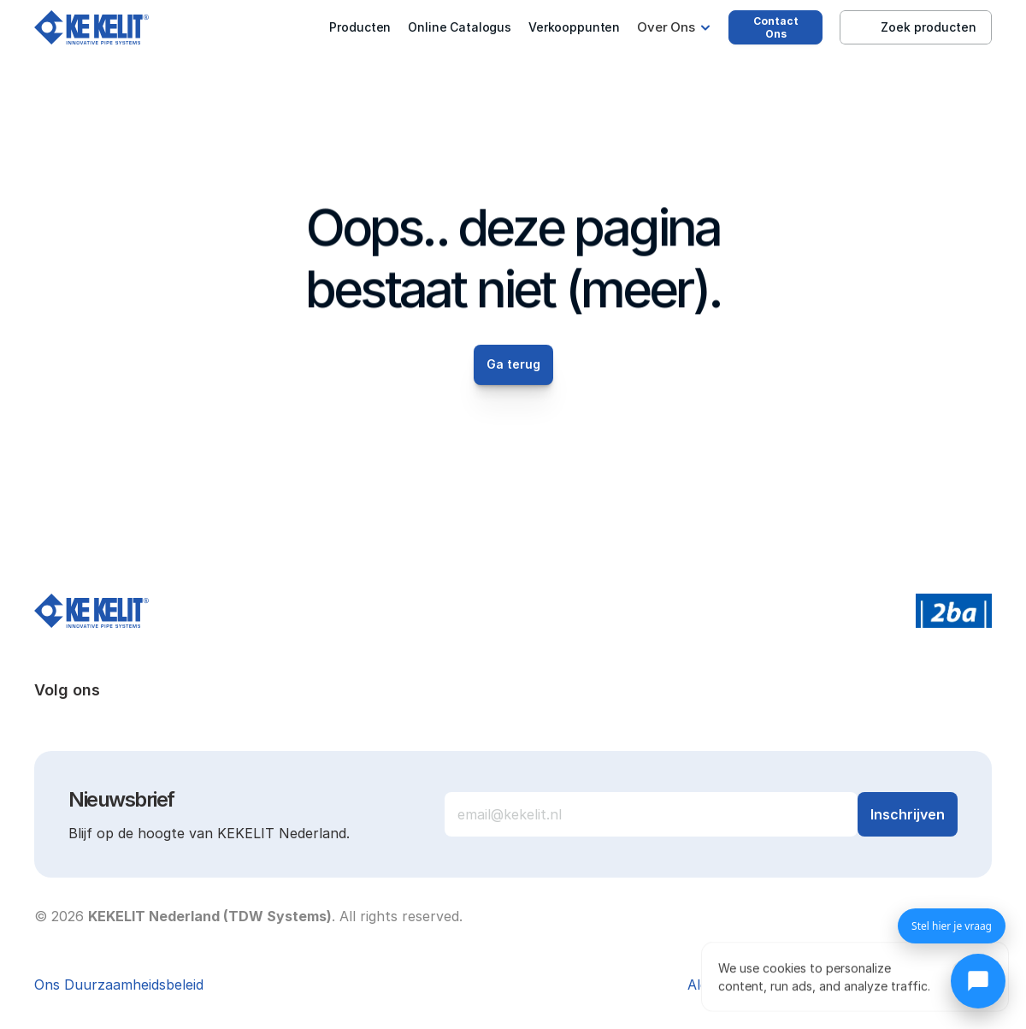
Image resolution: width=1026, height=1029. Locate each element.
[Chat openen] (978, 981)
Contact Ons (776, 27)
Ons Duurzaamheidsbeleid (118, 984)
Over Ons (666, 27)
